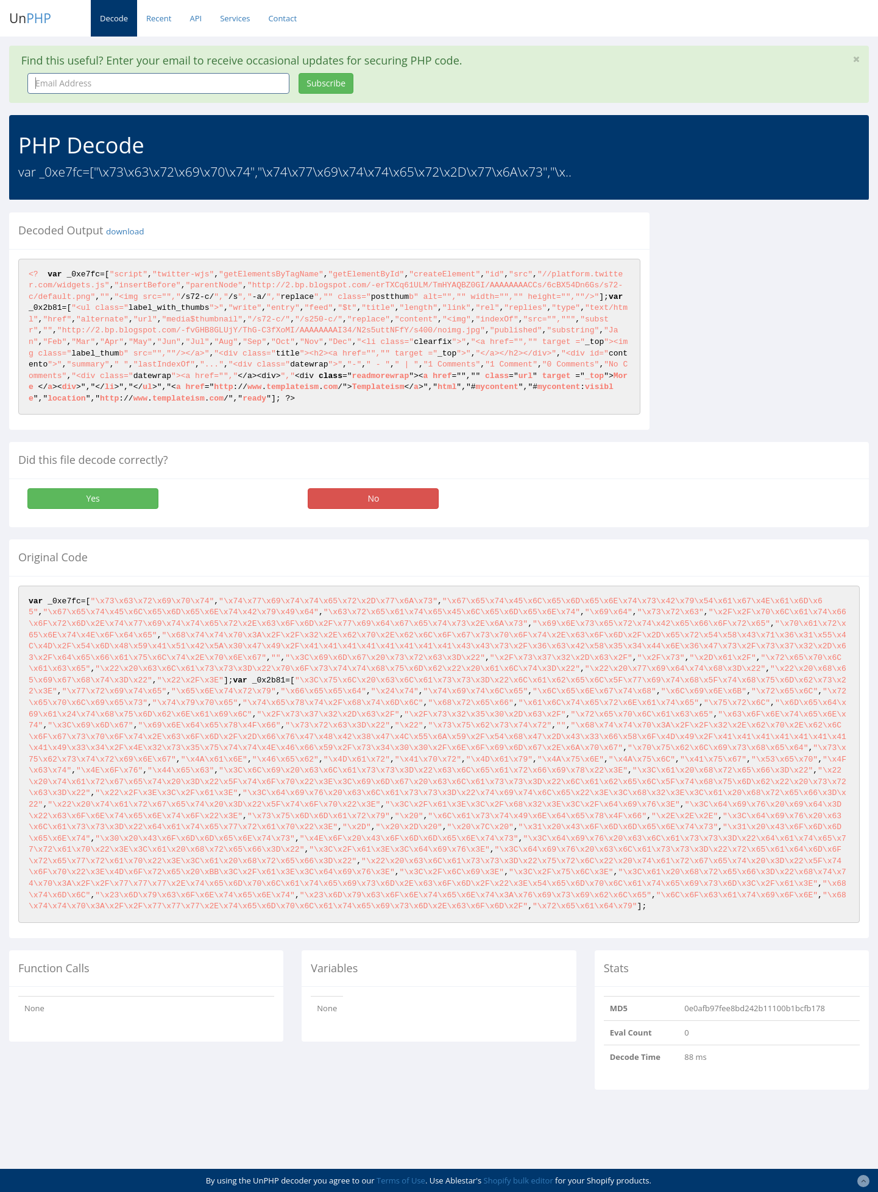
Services (235, 18)
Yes (92, 498)
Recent (158, 18)
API (195, 18)
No (373, 498)
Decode (114, 18)
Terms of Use (401, 1180)
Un (30, 18)
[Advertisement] (770, 297)
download (125, 231)
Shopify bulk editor (518, 1180)
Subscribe (325, 83)
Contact (282, 18)
